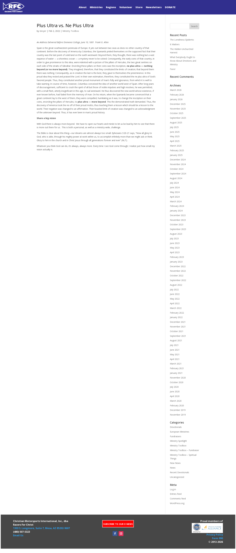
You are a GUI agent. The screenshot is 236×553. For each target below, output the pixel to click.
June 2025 (175, 131)
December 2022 (178, 266)
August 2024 (176, 178)
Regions (111, 7)
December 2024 (178, 159)
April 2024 (175, 196)
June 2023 (175, 243)
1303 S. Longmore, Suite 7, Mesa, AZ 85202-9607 (41, 528)
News (172, 467)
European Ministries (179, 431)
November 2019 (178, 414)
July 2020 (174, 386)
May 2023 (175, 247)
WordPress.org (177, 503)
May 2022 (175, 298)
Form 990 (217, 538)
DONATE (170, 7)
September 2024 (178, 173)
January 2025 (176, 155)
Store (139, 7)
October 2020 (176, 382)
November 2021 (178, 326)
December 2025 (178, 104)
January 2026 (176, 99)
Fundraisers (175, 436)
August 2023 (176, 233)
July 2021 (174, 345)
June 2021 (175, 349)
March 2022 (176, 308)
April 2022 (175, 303)
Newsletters (154, 7)
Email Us (18, 535)
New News (175, 463)
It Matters (175, 44)
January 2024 (176, 210)
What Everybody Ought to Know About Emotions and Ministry (183, 61)
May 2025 (175, 136)
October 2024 (176, 168)
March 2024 (176, 201)
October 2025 (176, 113)
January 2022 (176, 317)
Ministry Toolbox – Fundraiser (184, 450)
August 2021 (176, 340)
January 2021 (176, 373)
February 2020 (177, 405)
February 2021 (177, 368)
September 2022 (178, 280)
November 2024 (178, 164)
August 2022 (176, 284)
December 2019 (178, 410)
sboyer (43, 31)
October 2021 (176, 331)
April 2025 (175, 141)
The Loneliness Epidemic (182, 39)
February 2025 (177, 150)
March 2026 (176, 90)
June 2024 (175, 187)
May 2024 (175, 192)
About (83, 7)
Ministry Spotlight (178, 440)
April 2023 (175, 252)
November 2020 (178, 377)
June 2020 (175, 391)
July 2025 (174, 127)
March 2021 (176, 363)
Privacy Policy (214, 534)
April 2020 (175, 396)
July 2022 (174, 289)
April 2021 (175, 359)
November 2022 (178, 270)
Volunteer (125, 7)
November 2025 (178, 108)
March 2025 (176, 145)
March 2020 (176, 400)
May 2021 (175, 354)
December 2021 (178, 321)
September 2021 (178, 335)
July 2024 (174, 182)
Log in (173, 489)
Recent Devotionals (179, 472)
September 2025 (178, 117)
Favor (172, 69)
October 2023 (176, 224)
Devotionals (176, 427)
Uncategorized (177, 477)
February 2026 (177, 94)
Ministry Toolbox (70, 31)
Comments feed (178, 498)
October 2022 (176, 275)
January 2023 (176, 261)
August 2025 (176, 122)
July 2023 (174, 238)
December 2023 (178, 215)
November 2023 (178, 220)
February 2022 (177, 312)
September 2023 (178, 229)
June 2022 (175, 294)
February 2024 (177, 206)
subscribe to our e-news (118, 524)
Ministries (96, 7)
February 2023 (177, 257)
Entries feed (176, 493)
